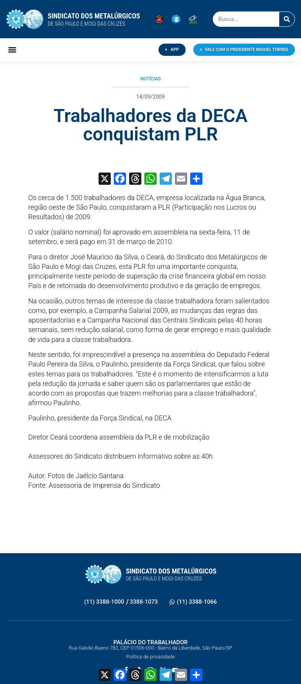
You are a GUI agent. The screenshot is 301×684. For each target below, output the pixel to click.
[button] (12, 50)
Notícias (150, 78)
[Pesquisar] (287, 19)
